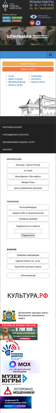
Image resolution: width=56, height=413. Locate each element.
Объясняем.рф (28, 275)
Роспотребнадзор (28, 207)
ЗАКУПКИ (7, 149)
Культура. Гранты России (28, 165)
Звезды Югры (28, 182)
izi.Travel (28, 170)
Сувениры (36, 76)
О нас (11, 76)
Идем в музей (15, 79)
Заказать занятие (28, 69)
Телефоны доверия (28, 219)
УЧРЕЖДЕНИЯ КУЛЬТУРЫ (15, 135)
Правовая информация (28, 255)
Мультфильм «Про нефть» (28, 176)
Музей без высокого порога (28, 267)
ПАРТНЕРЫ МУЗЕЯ (12, 127)
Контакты (36, 79)
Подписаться (28, 235)
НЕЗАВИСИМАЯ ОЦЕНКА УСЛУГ (18, 142)
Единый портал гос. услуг (28, 261)
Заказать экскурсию (28, 64)
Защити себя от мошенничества (28, 213)
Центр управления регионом (28, 188)
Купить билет (38, 82)
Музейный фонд (16, 82)
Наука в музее (15, 85)
